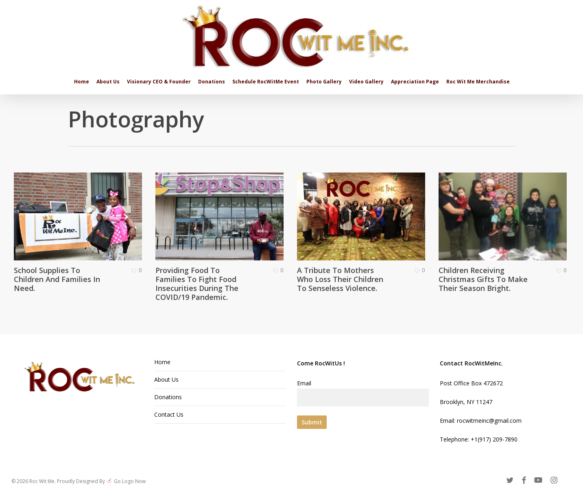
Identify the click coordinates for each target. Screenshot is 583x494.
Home (162, 362)
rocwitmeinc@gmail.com (489, 420)
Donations (168, 397)
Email (363, 393)
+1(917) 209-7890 (494, 439)
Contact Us (168, 414)
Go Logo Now (129, 481)
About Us (166, 379)
